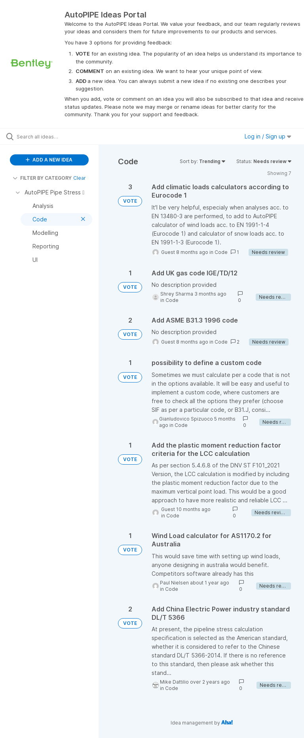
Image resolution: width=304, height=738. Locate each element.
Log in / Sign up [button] (268, 136)
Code (221, 252)
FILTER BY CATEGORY (42, 178)
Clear (79, 178)
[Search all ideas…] (53, 136)
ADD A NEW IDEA (49, 160)
